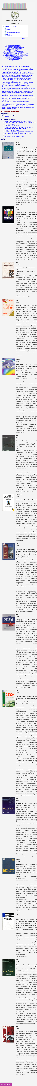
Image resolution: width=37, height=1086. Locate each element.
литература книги (25, 73)
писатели (14, 72)
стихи (17, 79)
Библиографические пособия (12, 32)
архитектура (28, 72)
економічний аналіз (17, 95)
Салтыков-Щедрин (6, 79)
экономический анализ (29, 70)
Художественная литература (18, 107)
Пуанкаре (19, 100)
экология (16, 66)
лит (15, 97)
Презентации (8, 35)
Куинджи (13, 79)
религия (17, 88)
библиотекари (5, 88)
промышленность (25, 92)
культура (32, 73)
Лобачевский (5, 104)
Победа (11, 95)
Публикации (8, 28)
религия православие (24, 75)
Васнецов (24, 105)
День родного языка (12, 87)
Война (24, 66)
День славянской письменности (13, 68)
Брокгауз (11, 81)
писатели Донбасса (6, 107)
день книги (13, 82)
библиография (26, 79)
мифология (4, 98)
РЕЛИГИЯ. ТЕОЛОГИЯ (9, 124)
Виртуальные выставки (10, 26)
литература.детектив (19, 102)
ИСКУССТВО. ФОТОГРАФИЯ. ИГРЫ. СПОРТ (14, 129)
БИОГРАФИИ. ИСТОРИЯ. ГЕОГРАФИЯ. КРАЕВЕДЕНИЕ (17, 133)
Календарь (7, 29)
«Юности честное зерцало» (22, 81)
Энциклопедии (5, 91)
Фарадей (19, 98)
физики (13, 98)
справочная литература (22, 97)
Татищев (14, 100)
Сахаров (20, 101)
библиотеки (25, 88)
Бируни (23, 98)
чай (32, 91)
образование (5, 66)
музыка (11, 105)
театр (14, 105)
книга (9, 82)
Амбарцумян (12, 88)
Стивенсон (17, 78)
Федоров (29, 104)
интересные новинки (7, 73)
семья (23, 72)
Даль (15, 81)
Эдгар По (24, 104)
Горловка (28, 66)
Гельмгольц (15, 101)
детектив (16, 75)
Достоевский (19, 104)
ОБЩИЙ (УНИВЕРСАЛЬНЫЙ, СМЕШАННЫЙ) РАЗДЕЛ (17, 121)
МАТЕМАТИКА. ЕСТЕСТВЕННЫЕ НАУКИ (13, 136)
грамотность (31, 107)
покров (21, 88)
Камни (21, 76)
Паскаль (24, 100)
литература (24, 68)
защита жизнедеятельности (13, 94)
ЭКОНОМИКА (7, 135)
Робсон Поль (19, 105)
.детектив (26, 102)
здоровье (4, 69)
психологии (11, 97)
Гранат (9, 98)
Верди (7, 105)
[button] (6, 1084)
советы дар (17, 76)
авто (27, 107)
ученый (32, 89)
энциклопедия (5, 81)
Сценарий (11, 76)
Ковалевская (26, 101)
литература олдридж (22, 87)
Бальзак (10, 104)
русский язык (32, 88)
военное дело (31, 97)
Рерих (19, 91)
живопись (23, 69)
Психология (5, 72)
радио (13, 92)
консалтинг (17, 92)
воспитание (9, 69)
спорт (24, 76)
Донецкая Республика (24, 84)
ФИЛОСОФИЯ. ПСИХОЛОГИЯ (11, 126)
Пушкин (4, 78)
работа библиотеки (9, 84)
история (21, 66)
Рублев (32, 105)
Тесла (33, 100)
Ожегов (13, 78)
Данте (14, 104)
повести (4, 108)
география (11, 75)
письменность (5, 75)
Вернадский (5, 100)
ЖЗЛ (17, 73)
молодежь (8, 78)
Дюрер (28, 105)
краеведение (5, 70)
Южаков (15, 91)
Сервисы (7, 34)
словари (11, 91)
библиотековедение (6, 92)
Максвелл (4, 101)
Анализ (22, 70)
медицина (29, 68)
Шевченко (19, 72)
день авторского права (21, 82)
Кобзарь (10, 72)
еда (8, 76)
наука (19, 73)
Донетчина (11, 70)
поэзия (14, 69)
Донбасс (4, 68)
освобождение (29, 69)
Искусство (18, 69)
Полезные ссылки (9, 31)
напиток (29, 91)
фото (6, 76)
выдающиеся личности (25, 78)
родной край (17, 70)
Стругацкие (9, 108)
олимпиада (29, 76)
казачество (22, 94)
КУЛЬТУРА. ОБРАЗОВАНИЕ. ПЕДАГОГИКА (14, 138)
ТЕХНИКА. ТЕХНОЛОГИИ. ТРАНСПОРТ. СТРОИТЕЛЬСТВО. (18, 127)
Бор (16, 98)
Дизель (29, 87)
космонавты (23, 89)
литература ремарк (19, 85)
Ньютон (27, 98)
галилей (28, 89)
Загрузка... (6, 116)
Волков (12, 85)
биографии (16, 84)
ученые (14, 73)
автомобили (11, 66)
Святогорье (5, 82)
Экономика (14, 108)
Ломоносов (28, 100)
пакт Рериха (24, 91)
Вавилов (10, 100)
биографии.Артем (6, 85)
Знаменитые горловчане (14, 89)
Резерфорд (9, 101)
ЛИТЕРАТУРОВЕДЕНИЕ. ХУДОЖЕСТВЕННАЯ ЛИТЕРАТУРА (18, 132)
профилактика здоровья (8, 102)
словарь (21, 79)
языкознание (5, 89)
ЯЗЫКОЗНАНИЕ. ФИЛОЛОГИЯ (11, 130)
